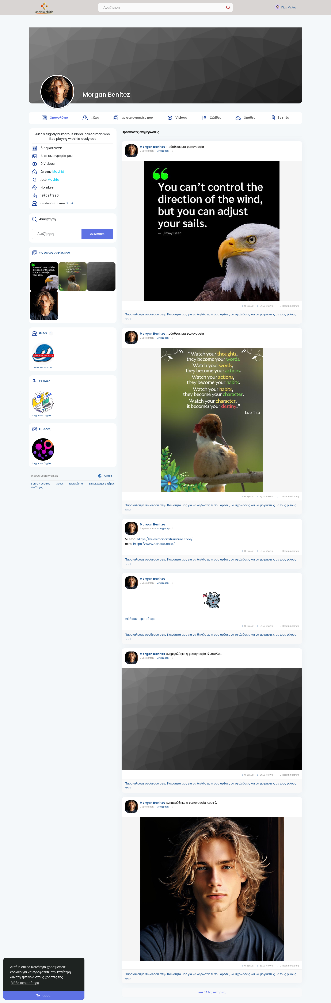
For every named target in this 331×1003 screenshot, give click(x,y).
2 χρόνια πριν (147, 152)
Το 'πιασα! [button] (43, 995)
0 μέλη (70, 205)
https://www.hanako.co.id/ (154, 545)
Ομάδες (44, 430)
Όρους (59, 485)
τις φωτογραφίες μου (54, 254)
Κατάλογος (37, 489)
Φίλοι (43, 335)
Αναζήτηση (97, 235)
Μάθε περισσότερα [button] (25, 983)
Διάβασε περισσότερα (140, 620)
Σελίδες (44, 382)
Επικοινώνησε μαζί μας (101, 485)
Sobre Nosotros (40, 485)
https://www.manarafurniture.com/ (165, 541)
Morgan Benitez (106, 94)
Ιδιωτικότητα (76, 485)
